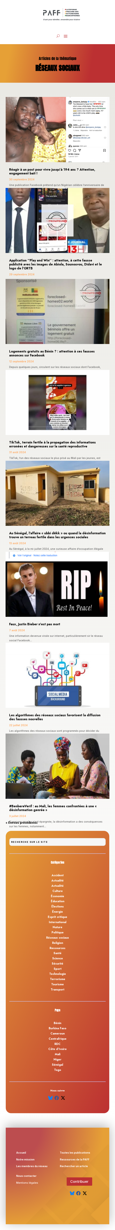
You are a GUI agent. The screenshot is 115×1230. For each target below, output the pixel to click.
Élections (57, 906)
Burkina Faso (57, 1028)
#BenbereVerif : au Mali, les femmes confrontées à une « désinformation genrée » (53, 808)
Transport (57, 989)
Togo (57, 1070)
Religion (57, 943)
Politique (58, 932)
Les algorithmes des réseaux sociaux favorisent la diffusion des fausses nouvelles (54, 717)
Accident (58, 875)
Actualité (57, 880)
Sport (57, 969)
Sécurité (57, 964)
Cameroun (57, 1033)
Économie (57, 896)
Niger (57, 1059)
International (57, 922)
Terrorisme (57, 979)
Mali (57, 1054)
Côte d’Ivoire (57, 1049)
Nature (57, 927)
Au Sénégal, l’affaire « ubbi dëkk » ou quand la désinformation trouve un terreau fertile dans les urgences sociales (57, 535)
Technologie (57, 974)
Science (57, 958)
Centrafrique (57, 1039)
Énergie (57, 912)
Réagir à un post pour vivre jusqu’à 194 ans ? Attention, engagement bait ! (52, 171)
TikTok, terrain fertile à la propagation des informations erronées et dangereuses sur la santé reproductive (52, 444)
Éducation (57, 901)
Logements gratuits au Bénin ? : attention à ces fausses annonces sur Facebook (52, 353)
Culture (57, 891)
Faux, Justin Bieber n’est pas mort (34, 624)
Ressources (57, 948)
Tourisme (57, 984)
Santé (57, 953)
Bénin (57, 1023)
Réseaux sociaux (57, 938)
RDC (57, 1044)
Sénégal (57, 1065)
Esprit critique (57, 917)
